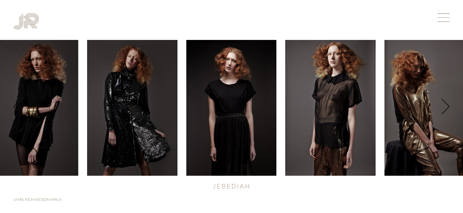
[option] (231, 108)
